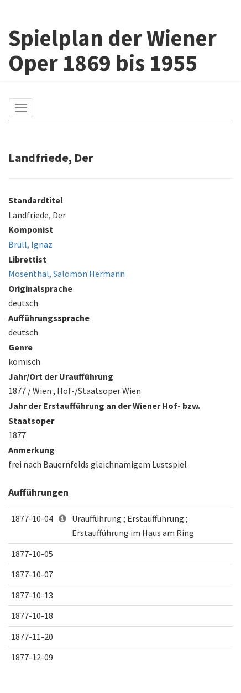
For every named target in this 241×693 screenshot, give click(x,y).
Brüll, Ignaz (30, 244)
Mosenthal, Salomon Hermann (66, 273)
